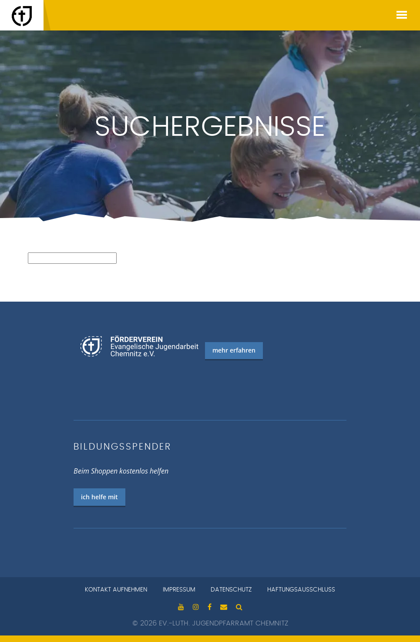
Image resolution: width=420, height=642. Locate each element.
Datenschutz (231, 590)
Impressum (179, 590)
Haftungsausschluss (301, 590)
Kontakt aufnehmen (116, 590)
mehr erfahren (233, 350)
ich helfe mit (99, 497)
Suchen (39, 269)
